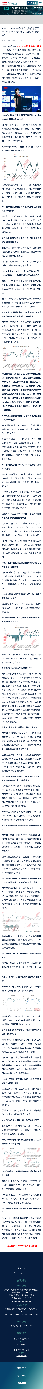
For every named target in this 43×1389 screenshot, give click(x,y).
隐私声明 (21, 1368)
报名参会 (32, 3)
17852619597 (21, 1356)
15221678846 (21, 1345)
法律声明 (21, 1375)
